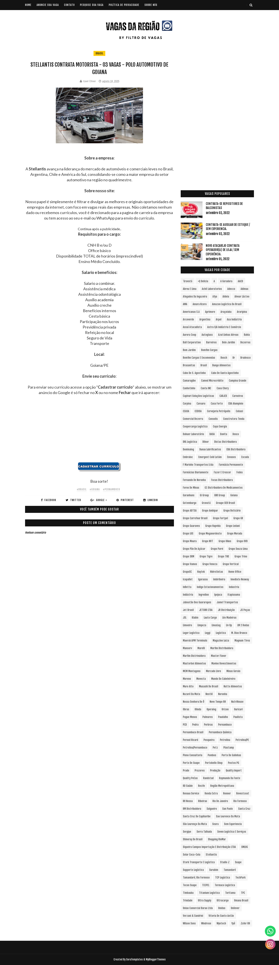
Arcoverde (188, 319)
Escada (245, 457)
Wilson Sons (189, 923)
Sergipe (187, 831)
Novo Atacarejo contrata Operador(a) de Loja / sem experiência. (223, 250)
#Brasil (82, 489)
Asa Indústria (234, 319)
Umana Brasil (241, 900)
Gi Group (204, 495)
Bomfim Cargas (209, 350)
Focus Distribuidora (222, 480)
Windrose (206, 923)
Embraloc (188, 457)
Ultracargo (223, 900)
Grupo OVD (242, 541)
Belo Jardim (228, 342)
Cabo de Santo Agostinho (225, 373)
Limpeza (201, 625)
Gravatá (206, 503)
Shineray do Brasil (192, 839)
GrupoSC (187, 571)
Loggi (207, 633)
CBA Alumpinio (235, 403)
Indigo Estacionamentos (210, 587)
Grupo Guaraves (191, 525)
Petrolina (225, 740)
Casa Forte (217, 403)
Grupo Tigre (206, 556)
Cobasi (239, 411)
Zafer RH (245, 923)
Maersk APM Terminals (195, 640)
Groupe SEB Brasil (225, 503)
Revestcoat (242, 793)
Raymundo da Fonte (229, 778)
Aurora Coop (189, 334)
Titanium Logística (209, 892)
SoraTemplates (134, 959)
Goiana (234, 495)
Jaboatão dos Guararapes (197, 602)
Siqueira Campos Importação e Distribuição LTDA (209, 847)
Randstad (208, 778)
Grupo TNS (223, 556)
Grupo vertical (231, 564)
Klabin (195, 617)
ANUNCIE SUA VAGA (48, 5)
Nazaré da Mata (191, 694)
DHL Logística (190, 441)
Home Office (234, 571)
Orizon (225, 709)
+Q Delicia (203, 281)
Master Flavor (218, 655)
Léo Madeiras (229, 617)
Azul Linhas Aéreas (228, 334)
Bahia (247, 334)
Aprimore (210, 311)
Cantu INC (206, 388)
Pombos (212, 755)
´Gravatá (187, 281)
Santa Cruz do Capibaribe (197, 816)
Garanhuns (188, 495)
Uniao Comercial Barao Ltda (198, 908)
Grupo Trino (241, 556)
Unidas (221, 908)
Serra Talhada (204, 831)
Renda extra (211, 793)
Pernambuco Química (220, 732)
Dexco (236, 434)
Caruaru (201, 403)
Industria (234, 587)
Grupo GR (238, 518)
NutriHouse (237, 701)
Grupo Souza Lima (238, 548)
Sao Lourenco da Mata (228, 816)
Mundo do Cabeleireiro (223, 678)
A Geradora (226, 281)
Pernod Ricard (190, 740)
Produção (215, 770)
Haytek (201, 571)
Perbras (208, 724)
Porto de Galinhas (231, 755)
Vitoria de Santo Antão (221, 915)
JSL (184, 617)
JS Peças (245, 610)
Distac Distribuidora (225, 441)
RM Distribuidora (192, 808)
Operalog (211, 709)
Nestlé (209, 694)
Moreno (187, 678)
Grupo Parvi (217, 548)
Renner (227, 793)
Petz (215, 747)
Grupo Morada (234, 533)
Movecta (201, 678)
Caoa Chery (223, 388)
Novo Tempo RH (218, 701)
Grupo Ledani (233, 525)
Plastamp (228, 747)
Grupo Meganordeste (210, 533)
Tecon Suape (190, 885)
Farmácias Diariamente (195, 472)
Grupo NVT (207, 541)
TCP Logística (222, 877)
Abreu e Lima (189, 289)
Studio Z (225, 862)
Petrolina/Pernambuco (195, 747)
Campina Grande (237, 380)
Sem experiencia (233, 824)
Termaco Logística (225, 885)
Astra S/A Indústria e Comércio (224, 327)
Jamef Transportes (227, 602)
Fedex (239, 472)
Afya (215, 296)
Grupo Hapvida (213, 525)
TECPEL (205, 885)
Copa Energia (220, 426)
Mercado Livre (213, 671)
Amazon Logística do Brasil (227, 304)
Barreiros (211, 342)
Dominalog (188, 449)
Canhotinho (189, 388)
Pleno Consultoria (192, 755)
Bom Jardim (189, 350)
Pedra (195, 724)
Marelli (201, 648)
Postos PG (233, 762)
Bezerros (245, 342)
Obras (186, 709)
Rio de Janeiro (220, 801)
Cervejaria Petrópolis (218, 411)
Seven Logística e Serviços (231, 831)
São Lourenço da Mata (195, 824)
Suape (238, 862)
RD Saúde (188, 785)
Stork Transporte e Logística (199, 862)
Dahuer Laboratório (193, 434)
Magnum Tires (242, 640)
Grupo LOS (188, 533)
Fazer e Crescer (222, 472)
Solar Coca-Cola (191, 854)
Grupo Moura (190, 541)
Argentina (204, 319)
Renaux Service (191, 793)
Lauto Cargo (210, 617)
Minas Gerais (233, 671)
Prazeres (200, 770)
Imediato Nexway (240, 579)
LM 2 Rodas (243, 625)
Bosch (224, 357)
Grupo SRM (188, 556)
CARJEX (223, 396)
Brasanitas (189, 365)
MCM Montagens (192, 671)
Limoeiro (187, 625)
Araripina (242, 311)
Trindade (187, 900)
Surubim (213, 870)
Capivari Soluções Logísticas (198, 396)
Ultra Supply (204, 900)
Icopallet (188, 579)
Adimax (244, 289)
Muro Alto (188, 686)
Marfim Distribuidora (221, 648)
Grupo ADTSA (190, 510)
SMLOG (244, 847)
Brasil (99, 53)
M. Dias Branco (239, 633)
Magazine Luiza (221, 640)
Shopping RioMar (217, 839)
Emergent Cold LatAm (210, 457)
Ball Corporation (192, 342)
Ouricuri (238, 709)
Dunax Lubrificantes (210, 449)
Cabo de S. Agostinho (194, 373)
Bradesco (245, 357)
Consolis (213, 418)
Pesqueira (209, 740)
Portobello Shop (214, 762)
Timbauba (188, 892)
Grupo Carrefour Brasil (195, 518)
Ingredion (204, 594)
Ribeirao (202, 801)
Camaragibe (189, 380)
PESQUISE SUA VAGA (92, 5)
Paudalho (223, 717)
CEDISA (198, 411)
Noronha (222, 694)
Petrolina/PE (242, 740)
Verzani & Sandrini (193, 915)
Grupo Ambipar (210, 510)
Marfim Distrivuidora (194, 655)
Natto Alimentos (233, 686)
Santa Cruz (244, 808)
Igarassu (203, 579)
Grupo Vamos (190, 564)
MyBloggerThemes (156, 959)
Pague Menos (190, 717)
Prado (186, 770)
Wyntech (221, 923)
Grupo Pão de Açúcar (194, 548)
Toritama (230, 892)
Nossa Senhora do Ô (193, 701)
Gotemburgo (189, 503)
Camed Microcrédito (212, 380)
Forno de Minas (191, 487)
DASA (212, 434)
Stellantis (211, 854)
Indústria (188, 594)
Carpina (187, 403)
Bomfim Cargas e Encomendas (199, 357)
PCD (185, 724)
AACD (240, 281)
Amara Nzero (200, 304)
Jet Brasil (188, 610)
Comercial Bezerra (193, 418)
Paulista (238, 717)
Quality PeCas (190, 778)
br (234, 357)
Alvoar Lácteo (242, 296)
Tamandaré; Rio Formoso (196, 877)
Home (28, 5)
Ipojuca (218, 594)
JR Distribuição (226, 610)
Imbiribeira (219, 579)
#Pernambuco (111, 489)
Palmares (207, 717)
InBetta (187, 587)
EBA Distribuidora (235, 449)
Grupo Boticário (232, 510)
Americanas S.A (191, 311)
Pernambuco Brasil (193, 732)
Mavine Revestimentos (223, 663)
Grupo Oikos (225, 541)
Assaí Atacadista (192, 327)
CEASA (186, 411)
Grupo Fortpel (220, 518)
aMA (185, 304)
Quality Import (234, 770)
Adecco (231, 289)
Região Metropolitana (222, 785)
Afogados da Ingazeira (195, 296)
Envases (231, 457)
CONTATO (69, 5)
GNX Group (219, 495)
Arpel (218, 319)
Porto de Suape (191, 762)
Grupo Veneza (209, 564)
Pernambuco (225, 724)
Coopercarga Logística (195, 426)
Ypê (233, 923)
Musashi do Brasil (208, 686)
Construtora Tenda (233, 418)
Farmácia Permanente (231, 464)
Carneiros (237, 396)
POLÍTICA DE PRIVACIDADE (124, 5)
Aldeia (226, 296)
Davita (223, 434)
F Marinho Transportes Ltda (198, 464)
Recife (201, 785)
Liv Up (229, 625)
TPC (243, 892)
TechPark (240, 877)
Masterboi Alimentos (194, 663)
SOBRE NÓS (151, 5)
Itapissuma (234, 594)
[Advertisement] (99, 431)
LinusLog (216, 625)
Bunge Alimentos (221, 365)
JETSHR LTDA (206, 610)
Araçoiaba (226, 311)
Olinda (198, 709)
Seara (215, 824)
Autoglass (207, 334)
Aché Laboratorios (212, 289)
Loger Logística (191, 633)
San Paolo (227, 808)
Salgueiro (212, 808)
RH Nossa (188, 801)
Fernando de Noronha (194, 480)
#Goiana (95, 489)
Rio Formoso (240, 801)
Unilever (235, 908)
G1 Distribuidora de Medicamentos (224, 487)
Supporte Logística (193, 870)
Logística (221, 633)
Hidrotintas (216, 571)
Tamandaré (230, 870)
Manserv (187, 648)
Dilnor (205, 441)
